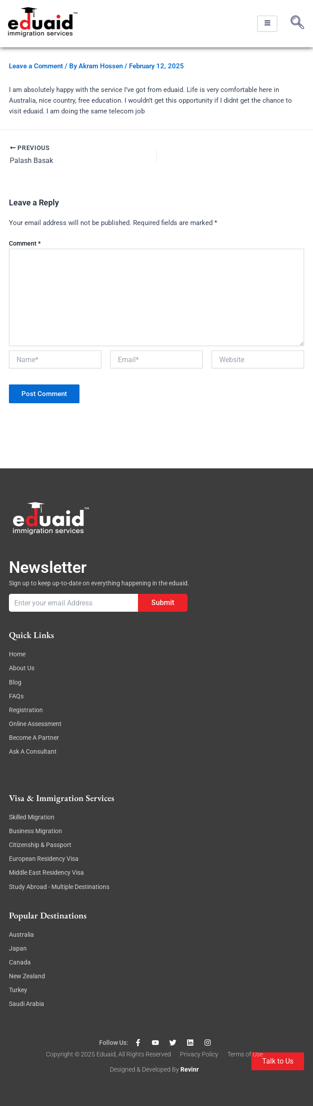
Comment (25, 243)
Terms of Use (245, 1054)
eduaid (106, 1054)
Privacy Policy (199, 1054)
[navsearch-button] (297, 24)
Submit (162, 602)
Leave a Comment (36, 66)
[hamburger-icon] (267, 23)
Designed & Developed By (145, 1069)
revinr (189, 1069)
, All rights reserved (143, 1054)
